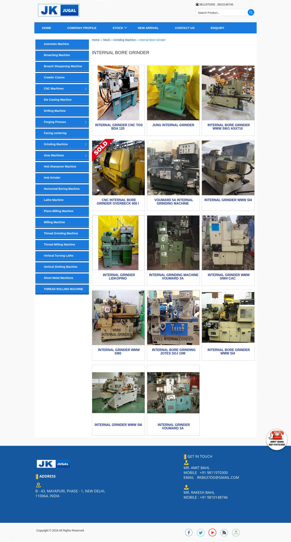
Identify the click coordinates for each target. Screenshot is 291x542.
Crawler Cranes (54, 77)
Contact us (184, 28)
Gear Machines (54, 155)
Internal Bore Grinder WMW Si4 (229, 351)
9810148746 (225, 4)
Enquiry (218, 28)
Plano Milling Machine (58, 211)
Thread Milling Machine (59, 244)
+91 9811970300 (214, 472)
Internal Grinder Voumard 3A (174, 426)
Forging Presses (55, 122)
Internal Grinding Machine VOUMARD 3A (173, 276)
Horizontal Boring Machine (62, 188)
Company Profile (81, 28)
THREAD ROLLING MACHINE (63, 289)
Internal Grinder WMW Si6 (118, 425)
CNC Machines (54, 88)
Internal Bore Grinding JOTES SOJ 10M (174, 351)
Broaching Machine (57, 55)
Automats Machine (56, 44)
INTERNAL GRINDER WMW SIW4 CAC (229, 276)
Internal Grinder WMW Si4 (228, 200)
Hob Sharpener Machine (60, 166)
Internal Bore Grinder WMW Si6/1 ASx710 (229, 126)
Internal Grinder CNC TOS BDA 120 (119, 126)
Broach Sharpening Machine (63, 66)
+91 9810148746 (214, 497)
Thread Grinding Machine (61, 233)
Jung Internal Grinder (173, 125)
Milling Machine (54, 222)
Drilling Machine (55, 110)
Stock (118, 28)
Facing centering (55, 133)
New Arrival (148, 28)
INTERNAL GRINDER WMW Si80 (119, 351)
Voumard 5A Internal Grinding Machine (173, 201)
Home (46, 28)
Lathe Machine (53, 200)
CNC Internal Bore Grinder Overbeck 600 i (118, 201)
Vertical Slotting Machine (60, 266)
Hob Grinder (52, 177)
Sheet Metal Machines (58, 278)
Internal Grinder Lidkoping (119, 276)
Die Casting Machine (58, 99)
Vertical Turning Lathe (58, 255)
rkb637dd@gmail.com (218, 477)
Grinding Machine (56, 144)
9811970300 (207, 4)
